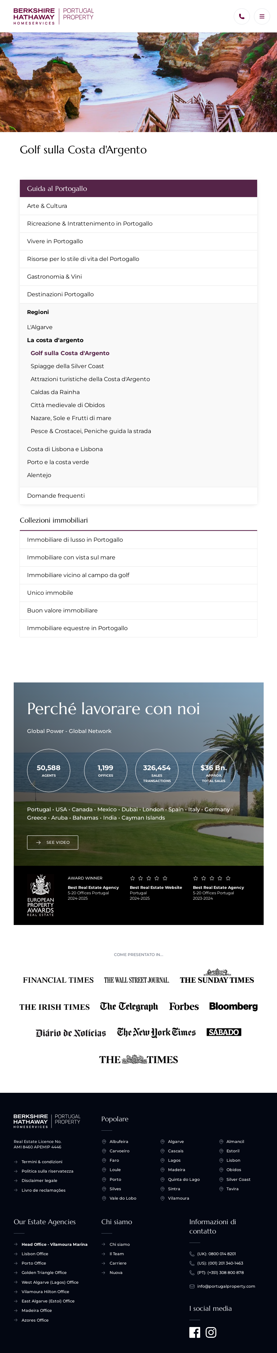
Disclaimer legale (39, 1180)
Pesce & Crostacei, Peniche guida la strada (91, 431)
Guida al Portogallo (57, 188)
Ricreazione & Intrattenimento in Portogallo (90, 223)
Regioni (38, 312)
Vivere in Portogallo (55, 241)
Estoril (233, 1151)
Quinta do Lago (184, 1179)
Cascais (176, 1151)
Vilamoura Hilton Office (45, 1291)
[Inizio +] (54, 16)
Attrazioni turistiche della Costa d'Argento (90, 379)
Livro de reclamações (44, 1190)
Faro (114, 1160)
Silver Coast (239, 1179)
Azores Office (35, 1320)
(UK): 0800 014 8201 (216, 1254)
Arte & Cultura (47, 205)
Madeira (176, 1170)
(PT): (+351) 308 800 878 (220, 1272)
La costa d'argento (55, 340)
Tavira (233, 1189)
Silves (115, 1189)
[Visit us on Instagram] (211, 1332)
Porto (115, 1179)
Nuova (116, 1272)
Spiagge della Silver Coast (67, 366)
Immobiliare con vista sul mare (71, 557)
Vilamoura (178, 1198)
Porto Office (34, 1263)
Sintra (174, 1189)
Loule (115, 1170)
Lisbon (233, 1160)
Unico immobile (50, 592)
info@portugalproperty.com (226, 1286)
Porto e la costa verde (58, 462)
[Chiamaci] (242, 16)
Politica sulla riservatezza (48, 1171)
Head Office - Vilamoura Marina (55, 1244)
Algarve (176, 1141)
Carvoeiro (119, 1151)
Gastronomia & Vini (54, 276)
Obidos (234, 1170)
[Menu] (262, 16)
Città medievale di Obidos (68, 405)
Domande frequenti (56, 495)
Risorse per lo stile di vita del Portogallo (83, 259)
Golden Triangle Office (44, 1272)
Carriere (118, 1263)
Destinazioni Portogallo (60, 294)
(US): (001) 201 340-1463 (220, 1263)
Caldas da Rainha (55, 392)
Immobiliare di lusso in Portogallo (75, 539)
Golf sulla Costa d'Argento (70, 353)
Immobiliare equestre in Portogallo (77, 628)
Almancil (235, 1141)
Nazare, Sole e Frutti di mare (71, 418)
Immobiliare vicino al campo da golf (78, 575)
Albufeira (119, 1141)
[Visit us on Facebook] (194, 1332)
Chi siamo (120, 1244)
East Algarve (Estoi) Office (48, 1301)
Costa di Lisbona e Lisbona (65, 449)
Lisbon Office (35, 1253)
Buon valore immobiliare (62, 610)
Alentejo (39, 475)
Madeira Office (37, 1310)
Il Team (117, 1253)
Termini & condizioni (42, 1161)
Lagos (174, 1160)
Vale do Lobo (123, 1198)
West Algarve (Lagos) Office (50, 1282)
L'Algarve (40, 327)
